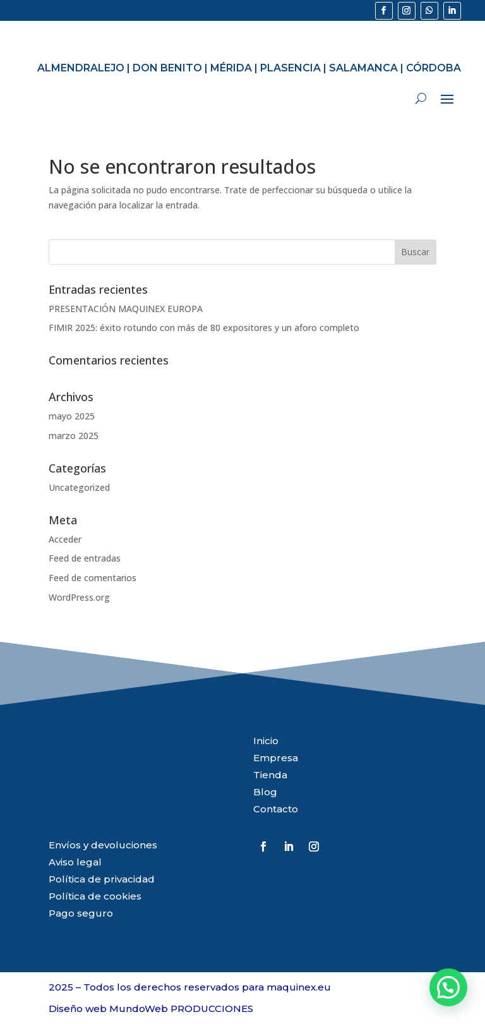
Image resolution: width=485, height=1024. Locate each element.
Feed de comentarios (92, 578)
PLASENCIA (290, 68)
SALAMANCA (363, 68)
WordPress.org (79, 597)
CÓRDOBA (433, 68)
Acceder (65, 539)
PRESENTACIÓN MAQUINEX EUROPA (126, 309)
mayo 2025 (72, 416)
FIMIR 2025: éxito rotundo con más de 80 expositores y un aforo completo (204, 328)
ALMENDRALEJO (80, 68)
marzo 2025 (74, 436)
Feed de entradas (85, 558)
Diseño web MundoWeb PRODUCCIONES (151, 1009)
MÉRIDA (231, 68)
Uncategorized (79, 487)
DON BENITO (167, 68)
